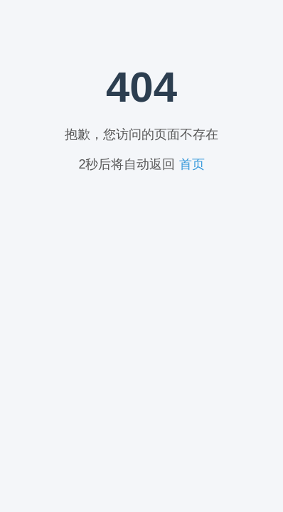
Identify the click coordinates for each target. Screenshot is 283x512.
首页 (192, 164)
